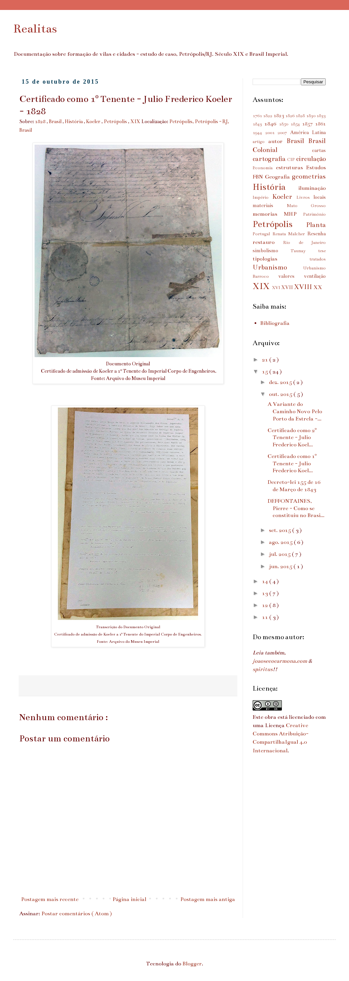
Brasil (55, 121)
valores (291, 276)
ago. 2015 (281, 542)
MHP (293, 214)
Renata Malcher (290, 234)
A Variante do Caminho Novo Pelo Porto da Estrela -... (295, 411)
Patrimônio (314, 214)
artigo (260, 141)
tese (322, 251)
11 (265, 617)
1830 (311, 115)
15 (265, 371)
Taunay (304, 251)
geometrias (309, 176)
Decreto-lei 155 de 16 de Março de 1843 (294, 486)
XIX (135, 121)
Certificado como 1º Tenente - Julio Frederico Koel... (292, 463)
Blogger (192, 963)
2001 (271, 132)
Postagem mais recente (49, 899)
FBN (259, 177)
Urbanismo (278, 267)
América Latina (308, 132)
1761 (258, 115)
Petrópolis (116, 121)
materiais (270, 205)
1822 (268, 115)
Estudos (316, 167)
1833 (321, 115)
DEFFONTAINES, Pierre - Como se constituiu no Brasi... (296, 508)
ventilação (315, 276)
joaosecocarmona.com (280, 661)
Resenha (316, 234)
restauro (268, 242)
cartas (319, 150)
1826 (290, 115)
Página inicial (129, 899)
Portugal (263, 234)
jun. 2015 (281, 566)
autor (277, 141)
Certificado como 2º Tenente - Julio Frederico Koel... (292, 437)
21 (265, 359)
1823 (279, 115)
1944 (259, 132)
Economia (264, 168)
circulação (311, 159)
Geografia (278, 177)
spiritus (263, 669)
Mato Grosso (306, 205)
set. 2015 (280, 530)
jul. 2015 (280, 554)
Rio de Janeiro (304, 242)
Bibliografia (275, 323)
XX (317, 287)
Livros (304, 197)
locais (319, 197)
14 (265, 581)
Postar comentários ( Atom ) (76, 913)
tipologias (281, 259)
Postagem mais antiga (207, 899)
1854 (296, 124)
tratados (317, 259)
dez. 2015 (281, 382)
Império (262, 197)
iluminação (312, 188)
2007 (284, 132)
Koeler (93, 121)
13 (265, 593)
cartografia (270, 159)
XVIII (303, 287)
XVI (276, 287)
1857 (308, 124)
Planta (316, 225)
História (74, 121)
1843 (258, 124)
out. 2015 (281, 394)
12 (265, 605)
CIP (291, 159)
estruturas (291, 167)
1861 (320, 124)
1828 (41, 121)
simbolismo (272, 251)
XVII (287, 287)
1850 (285, 124)
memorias (268, 214)
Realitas (35, 28)
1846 (271, 123)
